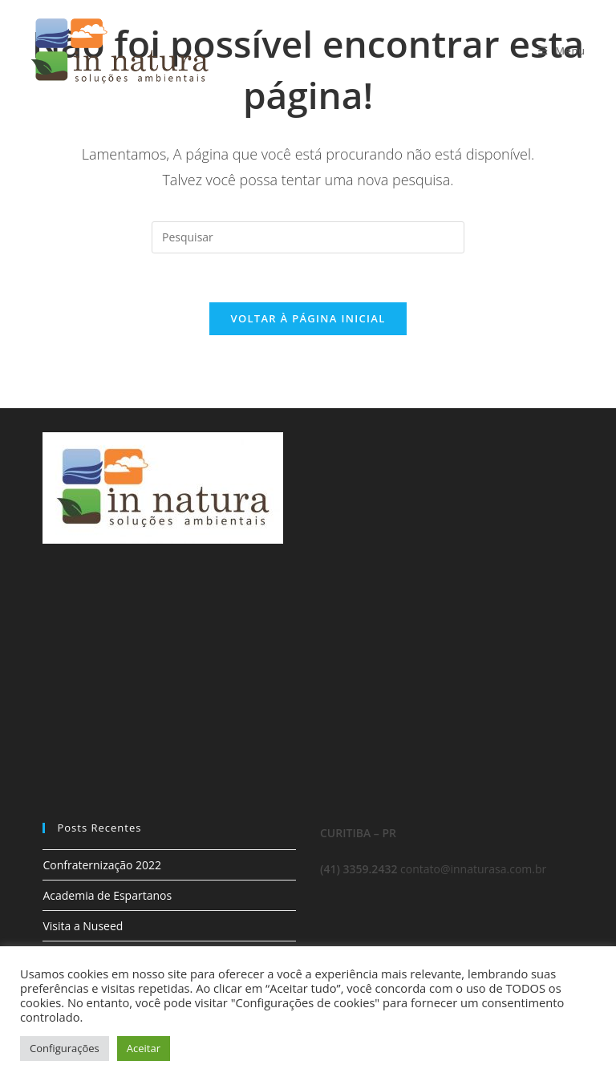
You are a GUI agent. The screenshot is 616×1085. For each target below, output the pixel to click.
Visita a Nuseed (83, 925)
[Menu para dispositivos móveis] (562, 50)
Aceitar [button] (143, 1048)
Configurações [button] (64, 1048)
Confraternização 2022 (102, 864)
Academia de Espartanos (107, 895)
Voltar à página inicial (307, 318)
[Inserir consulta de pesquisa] (308, 237)
